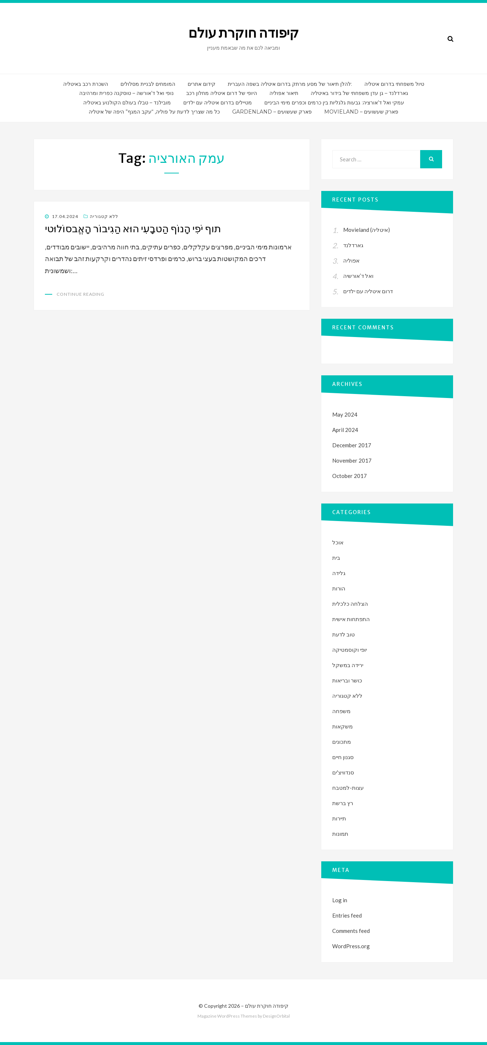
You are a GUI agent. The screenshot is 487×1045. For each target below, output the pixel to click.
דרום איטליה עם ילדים (368, 291)
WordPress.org (351, 946)
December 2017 (351, 445)
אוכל (338, 542)
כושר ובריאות (347, 680)
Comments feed (351, 930)
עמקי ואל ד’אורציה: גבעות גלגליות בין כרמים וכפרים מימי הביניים (334, 102)
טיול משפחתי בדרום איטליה (394, 84)
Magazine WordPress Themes (227, 1016)
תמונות (340, 833)
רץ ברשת (342, 803)
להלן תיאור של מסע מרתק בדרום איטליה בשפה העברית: (290, 84)
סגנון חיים (343, 757)
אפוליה (351, 260)
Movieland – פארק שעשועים (361, 111)
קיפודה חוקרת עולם (243, 33)
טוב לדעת (343, 634)
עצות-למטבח (348, 787)
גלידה (338, 573)
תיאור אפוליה (283, 93)
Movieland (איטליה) (366, 229)
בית (336, 557)
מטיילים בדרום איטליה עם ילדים (217, 102)
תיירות (339, 818)
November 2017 (352, 460)
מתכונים (341, 741)
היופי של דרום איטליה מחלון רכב (221, 93)
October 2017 (349, 475)
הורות (338, 588)
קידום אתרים (201, 84)
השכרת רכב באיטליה (85, 84)
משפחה (341, 711)
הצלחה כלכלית (350, 603)
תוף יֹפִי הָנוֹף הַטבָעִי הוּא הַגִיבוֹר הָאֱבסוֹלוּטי (133, 228)
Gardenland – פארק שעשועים (272, 111)
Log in (339, 900)
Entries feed (347, 915)
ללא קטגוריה (104, 216)
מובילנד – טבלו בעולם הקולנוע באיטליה (127, 102)
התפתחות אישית (351, 619)
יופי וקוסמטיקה (349, 649)
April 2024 (345, 429)
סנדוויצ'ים (343, 772)
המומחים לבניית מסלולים (147, 84)
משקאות (342, 726)
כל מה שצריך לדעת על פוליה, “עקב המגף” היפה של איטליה (154, 111)
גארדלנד (353, 245)
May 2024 (344, 414)
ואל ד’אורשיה (358, 275)
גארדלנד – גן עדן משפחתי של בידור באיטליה (359, 93)
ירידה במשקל (347, 665)
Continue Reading (80, 294)
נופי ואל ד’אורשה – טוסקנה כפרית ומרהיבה (126, 93)
